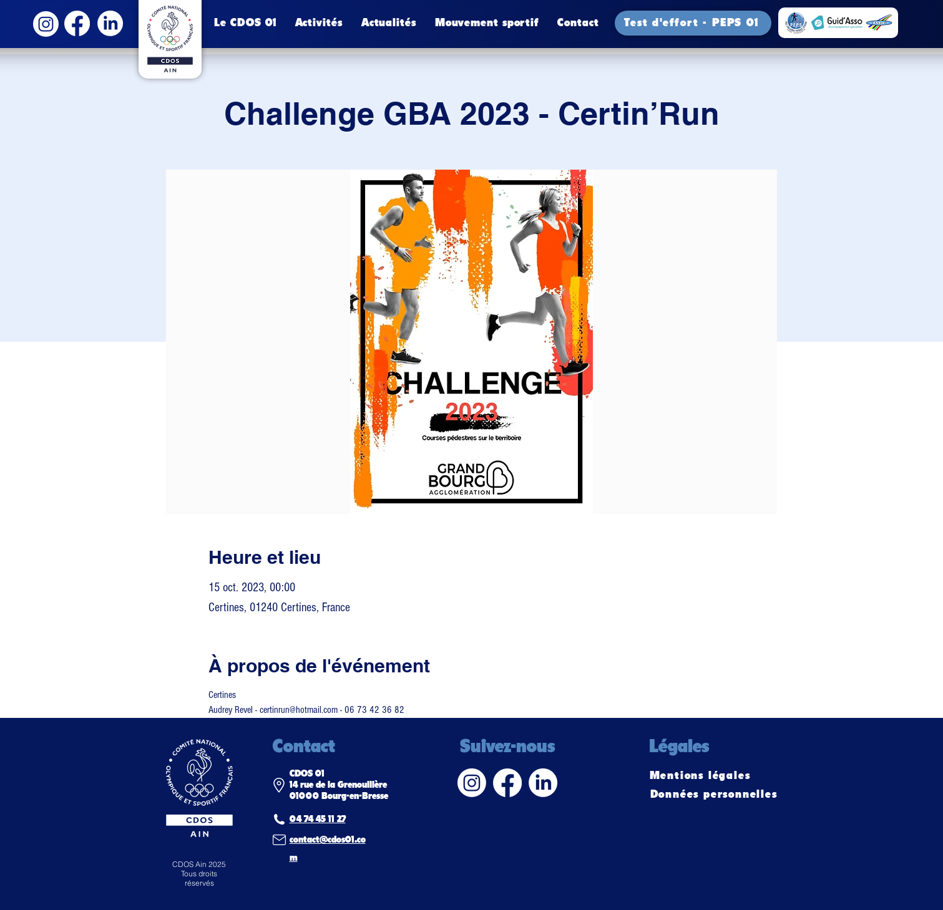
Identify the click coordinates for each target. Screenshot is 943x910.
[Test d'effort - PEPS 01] (693, 23)
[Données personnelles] (715, 794)
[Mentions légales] (701, 775)
